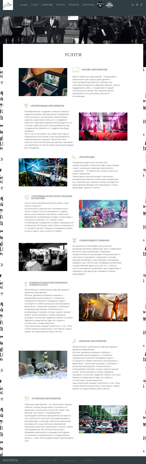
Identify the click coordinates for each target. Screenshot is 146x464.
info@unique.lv (69, 461)
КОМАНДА (47, 5)
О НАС (34, 5)
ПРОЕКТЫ (74, 5)
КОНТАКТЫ (89, 5)
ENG (141, 15)
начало (24, 5)
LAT (137, 15)
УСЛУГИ (60, 5)
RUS (133, 15)
